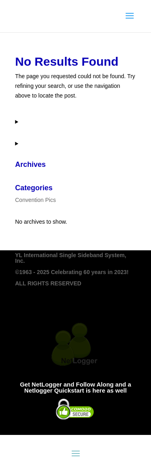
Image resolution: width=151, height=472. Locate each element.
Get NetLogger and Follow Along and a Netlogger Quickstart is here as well (75, 387)
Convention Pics (35, 200)
